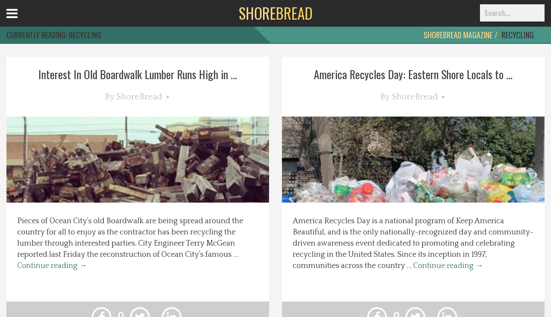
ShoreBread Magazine (458, 34)
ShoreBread (139, 97)
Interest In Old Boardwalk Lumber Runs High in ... (137, 74)
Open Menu (22, 21)
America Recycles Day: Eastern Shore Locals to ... (413, 74)
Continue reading (52, 266)
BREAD (276, 13)
